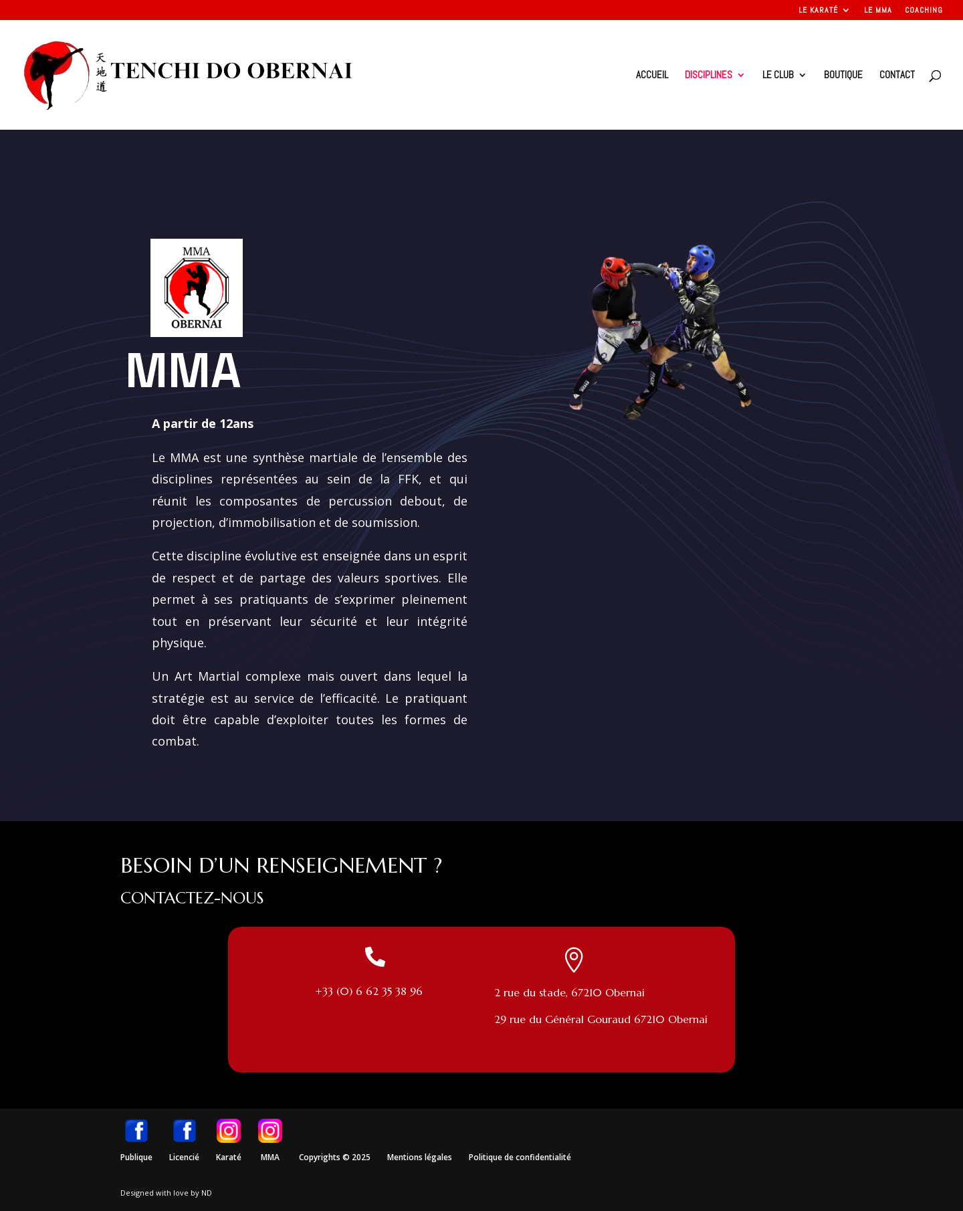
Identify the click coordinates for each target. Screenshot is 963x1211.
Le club (778, 75)
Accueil (652, 75)
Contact (897, 75)
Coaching (924, 10)
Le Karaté (818, 10)
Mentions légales (419, 1157)
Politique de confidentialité (520, 1157)
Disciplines (708, 75)
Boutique (843, 75)
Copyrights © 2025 (334, 1157)
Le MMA (878, 10)
